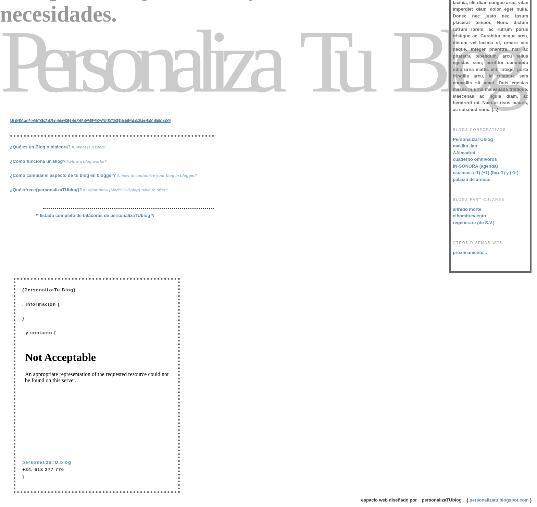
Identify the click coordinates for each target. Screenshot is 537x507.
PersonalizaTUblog (473, 139)
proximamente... (470, 252)
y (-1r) (512, 172)
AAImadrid (464, 152)
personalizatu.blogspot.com (499, 500)
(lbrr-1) (499, 172)
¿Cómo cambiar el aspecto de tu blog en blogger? (103, 175)
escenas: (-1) (466, 172)
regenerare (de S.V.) (474, 222)
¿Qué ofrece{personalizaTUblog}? (89, 189)
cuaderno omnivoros (475, 159)
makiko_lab (465, 145)
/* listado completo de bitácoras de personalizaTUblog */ (95, 215)
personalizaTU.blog (46, 462)
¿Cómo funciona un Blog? (58, 161)
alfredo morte (467, 209)
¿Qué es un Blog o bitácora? (58, 146)
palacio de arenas (471, 179)
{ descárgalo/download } (94, 121)
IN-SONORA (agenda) (475, 166)
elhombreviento (469, 215)
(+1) (485, 172)
